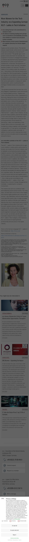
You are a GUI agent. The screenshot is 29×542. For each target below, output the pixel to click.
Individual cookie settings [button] (14, 537)
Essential (5, 519)
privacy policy (17, 518)
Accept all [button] (14, 524)
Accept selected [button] (14, 529)
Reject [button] (14, 533)
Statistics (13, 519)
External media (22, 519)
